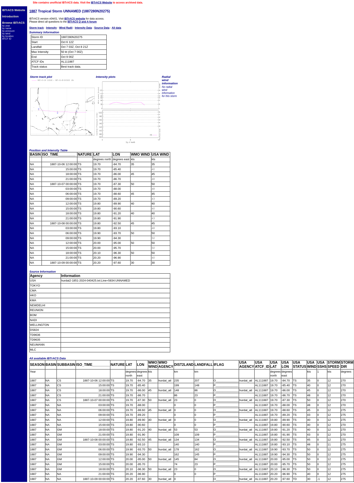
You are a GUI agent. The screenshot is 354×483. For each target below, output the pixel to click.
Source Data (101, 27)
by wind (6, 33)
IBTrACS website (74, 18)
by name (6, 28)
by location (8, 36)
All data (116, 27)
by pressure (8, 31)
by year (6, 25)
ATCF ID (6, 38)
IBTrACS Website (101, 2)
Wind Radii (65, 27)
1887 (33, 11)
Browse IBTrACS (13, 22)
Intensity (51, 27)
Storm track (36, 27)
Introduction (10, 16)
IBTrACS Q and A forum (82, 21)
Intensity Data (83, 27)
